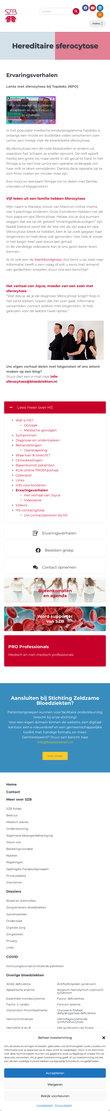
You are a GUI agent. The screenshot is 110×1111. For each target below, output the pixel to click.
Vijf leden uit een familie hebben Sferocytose (45, 199)
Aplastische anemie (20, 990)
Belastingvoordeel (19, 849)
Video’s (22, 505)
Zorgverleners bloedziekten (26, 907)
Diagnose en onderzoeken (38, 440)
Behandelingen (29, 445)
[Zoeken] (76, 11)
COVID (12, 957)
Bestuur (12, 815)
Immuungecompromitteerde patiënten (35, 966)
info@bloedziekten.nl (55, 742)
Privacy (11, 941)
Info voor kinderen (31, 485)
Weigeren (55, 1084)
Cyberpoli (23, 475)
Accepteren (55, 1073)
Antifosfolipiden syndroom (76, 984)
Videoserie (32, 500)
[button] (104, 1038)
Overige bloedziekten (25, 975)
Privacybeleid (63, 1105)
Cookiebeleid (44, 1105)
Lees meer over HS (35, 407)
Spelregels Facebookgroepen (27, 869)
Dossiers (13, 891)
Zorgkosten (14, 934)
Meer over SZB (19, 799)
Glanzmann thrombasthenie (26, 1010)
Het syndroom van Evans (75, 1028)
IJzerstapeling (35, 450)
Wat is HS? (24, 420)
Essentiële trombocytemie (25, 998)
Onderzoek (14, 921)
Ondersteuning (17, 829)
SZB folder (14, 809)
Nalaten (12, 855)
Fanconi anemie (68, 1004)
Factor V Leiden (17, 1004)
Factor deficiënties (70, 998)
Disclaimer (14, 882)
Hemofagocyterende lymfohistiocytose (72, 1020)
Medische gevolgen (40, 430)
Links (20, 480)
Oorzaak (31, 425)
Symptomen (26, 435)
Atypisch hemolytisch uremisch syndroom (80, 991)
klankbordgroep (48, 260)
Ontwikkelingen (29, 460)
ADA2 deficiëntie (18, 984)
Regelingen (14, 862)
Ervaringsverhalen (32, 490)
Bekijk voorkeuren (55, 1096)
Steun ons (13, 842)
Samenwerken (16, 914)
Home (11, 784)
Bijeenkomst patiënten (35, 465)
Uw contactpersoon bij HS (46, 515)
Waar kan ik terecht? (33, 455)
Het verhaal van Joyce (42, 495)
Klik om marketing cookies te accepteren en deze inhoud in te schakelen (30, 110)
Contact (13, 792)
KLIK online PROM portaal (37, 470)
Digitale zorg (15, 927)
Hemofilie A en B (18, 1028)
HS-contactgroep (30, 510)
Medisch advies (17, 822)
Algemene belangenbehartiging (29, 835)
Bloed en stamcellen (21, 901)
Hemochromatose (19, 1019)
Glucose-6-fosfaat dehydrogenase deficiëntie (76, 1011)
